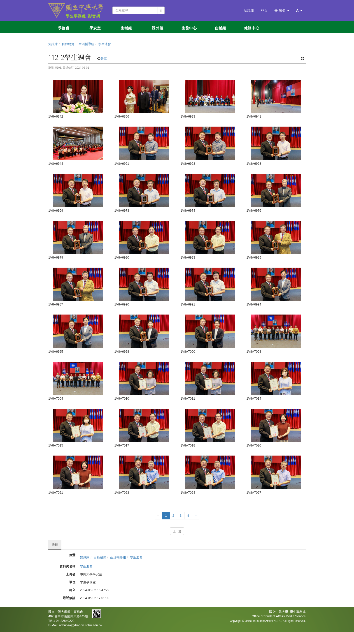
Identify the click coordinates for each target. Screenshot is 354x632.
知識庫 (53, 44)
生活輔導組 (86, 44)
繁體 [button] (282, 10)
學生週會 (104, 44)
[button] (299, 10)
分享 (103, 58)
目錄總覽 (68, 44)
